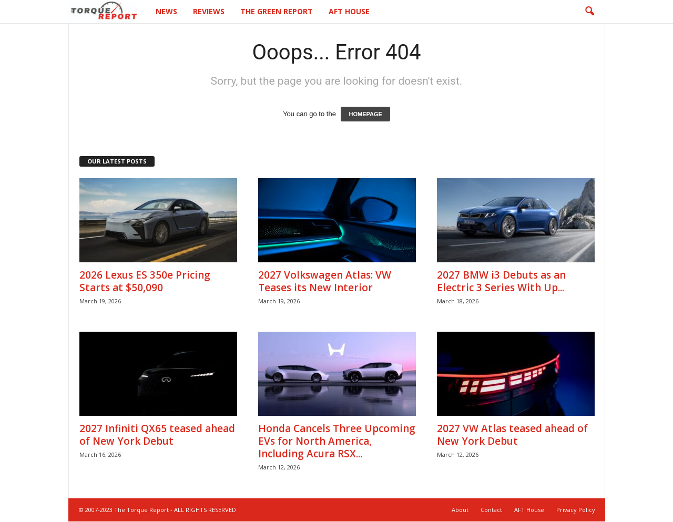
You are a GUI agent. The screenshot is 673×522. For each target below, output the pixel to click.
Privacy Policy (575, 510)
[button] (589, 11)
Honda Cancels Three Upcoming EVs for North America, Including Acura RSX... (336, 441)
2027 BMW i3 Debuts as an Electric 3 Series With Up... (501, 282)
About (460, 510)
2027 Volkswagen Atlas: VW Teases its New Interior (324, 282)
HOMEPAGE (365, 114)
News (166, 11)
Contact (491, 510)
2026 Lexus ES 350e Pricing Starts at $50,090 (144, 282)
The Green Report (276, 11)
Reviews (209, 11)
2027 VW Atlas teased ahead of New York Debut (512, 435)
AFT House (349, 11)
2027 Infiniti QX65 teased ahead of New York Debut (157, 435)
